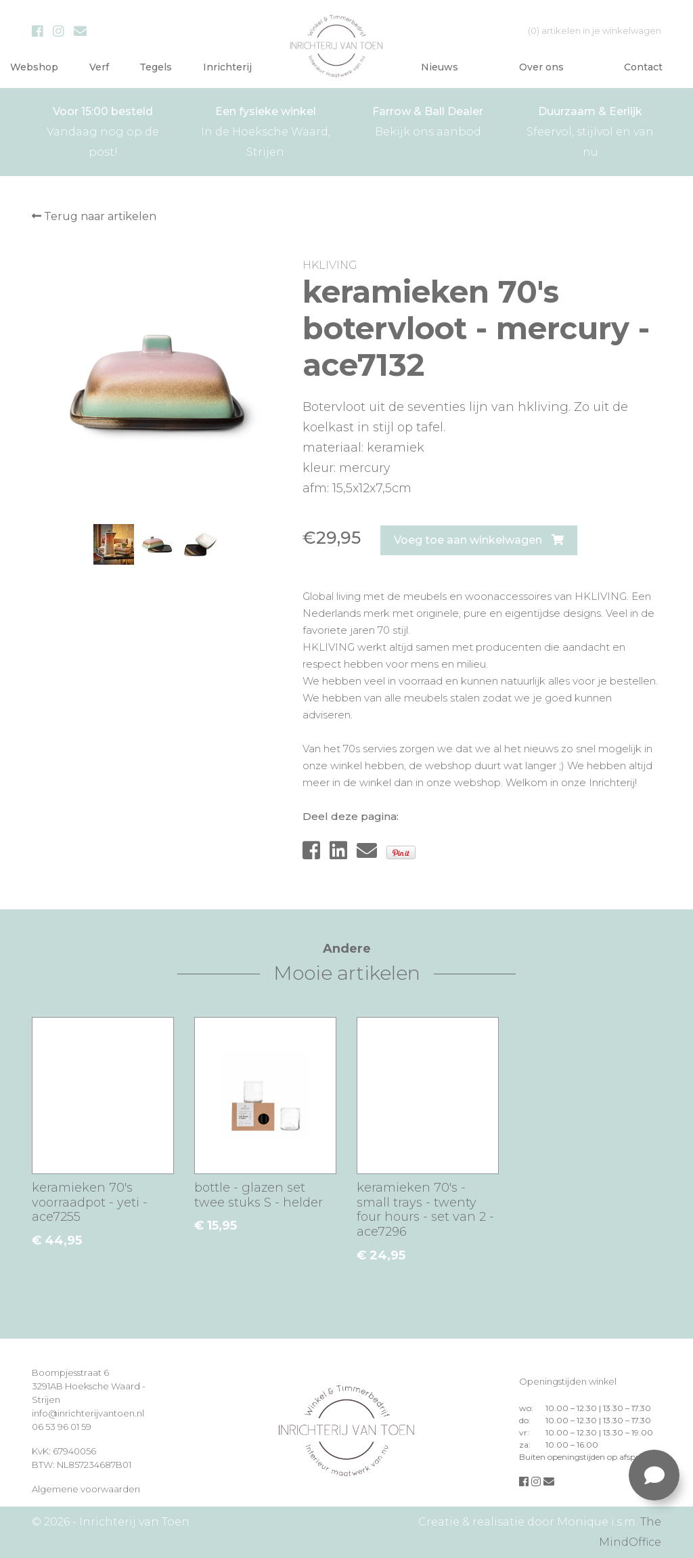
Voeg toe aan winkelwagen (479, 540)
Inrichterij (227, 67)
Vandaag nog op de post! (103, 130)
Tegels (155, 67)
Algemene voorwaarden (86, 1489)
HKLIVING (330, 265)
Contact (643, 67)
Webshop (34, 67)
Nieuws (439, 67)
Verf (99, 67)
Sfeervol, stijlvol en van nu (590, 130)
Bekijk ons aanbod (428, 120)
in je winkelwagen (594, 30)
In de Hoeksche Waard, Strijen (265, 130)
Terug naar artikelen (94, 216)
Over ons (541, 67)
